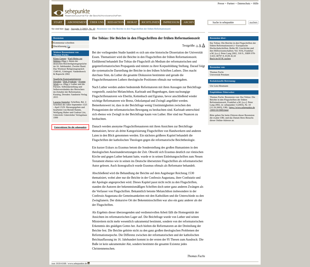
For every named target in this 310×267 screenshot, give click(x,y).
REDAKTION (116, 22)
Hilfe (255, 3)
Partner (231, 3)
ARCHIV (188, 22)
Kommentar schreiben (63, 42)
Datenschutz (244, 3)
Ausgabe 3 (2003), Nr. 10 (83, 28)
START (58, 22)
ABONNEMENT (77, 22)
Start (67, 28)
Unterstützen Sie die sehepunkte (70, 127)
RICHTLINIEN (150, 22)
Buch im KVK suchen (220, 58)
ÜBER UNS (97, 22)
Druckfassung (61, 46)
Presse (221, 3)
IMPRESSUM (171, 22)
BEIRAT (132, 22)
